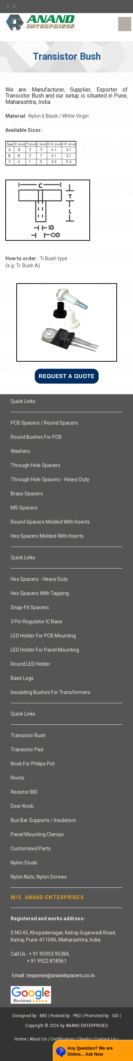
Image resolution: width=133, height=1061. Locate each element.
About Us (38, 1039)
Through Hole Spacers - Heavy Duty (50, 479)
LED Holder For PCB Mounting (43, 636)
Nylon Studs (24, 862)
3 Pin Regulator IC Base (36, 621)
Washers (20, 451)
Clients (84, 1039)
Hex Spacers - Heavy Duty (39, 579)
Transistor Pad (27, 749)
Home (20, 1039)
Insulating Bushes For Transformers (50, 692)
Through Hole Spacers (35, 465)
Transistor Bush (28, 735)
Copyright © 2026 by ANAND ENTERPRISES (66, 1025)
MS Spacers (24, 508)
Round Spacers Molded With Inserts (50, 522)
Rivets (17, 778)
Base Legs (22, 678)
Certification (62, 1039)
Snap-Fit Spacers (30, 607)
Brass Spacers (27, 493)
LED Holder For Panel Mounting (45, 650)
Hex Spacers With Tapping (40, 593)
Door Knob (22, 806)
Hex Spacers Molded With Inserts (47, 536)
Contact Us (105, 1039)
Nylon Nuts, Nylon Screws (39, 877)
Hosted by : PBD (65, 1015)
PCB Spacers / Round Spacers (44, 423)
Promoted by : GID (101, 1015)
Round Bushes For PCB (36, 437)
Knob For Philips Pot (33, 763)
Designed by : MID (29, 1015)
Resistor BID (24, 792)
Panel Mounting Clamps (37, 834)
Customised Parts (31, 848)
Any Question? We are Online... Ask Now (90, 1051)
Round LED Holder (30, 664)
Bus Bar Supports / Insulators (43, 820)
